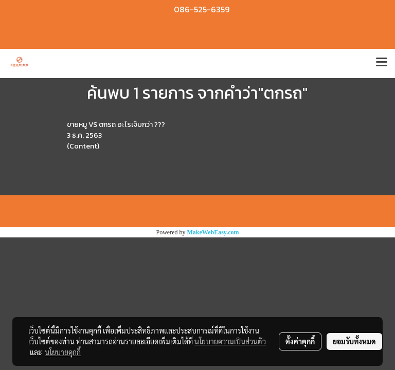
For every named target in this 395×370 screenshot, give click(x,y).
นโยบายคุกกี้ (63, 352)
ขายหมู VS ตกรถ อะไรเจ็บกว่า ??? (116, 124)
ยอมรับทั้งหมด (354, 341)
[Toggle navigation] (381, 63)
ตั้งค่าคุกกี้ (300, 341)
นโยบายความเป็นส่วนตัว (230, 341)
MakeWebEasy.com (213, 232)
